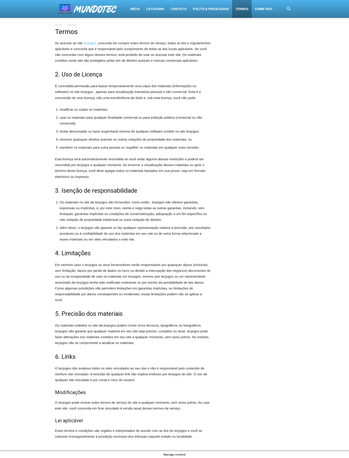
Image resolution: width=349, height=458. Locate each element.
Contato (111, 9)
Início (68, 9)
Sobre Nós (196, 9)
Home (59, 25)
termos (174, 9)
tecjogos (90, 43)
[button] (288, 9)
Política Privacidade (144, 9)
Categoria (88, 9)
